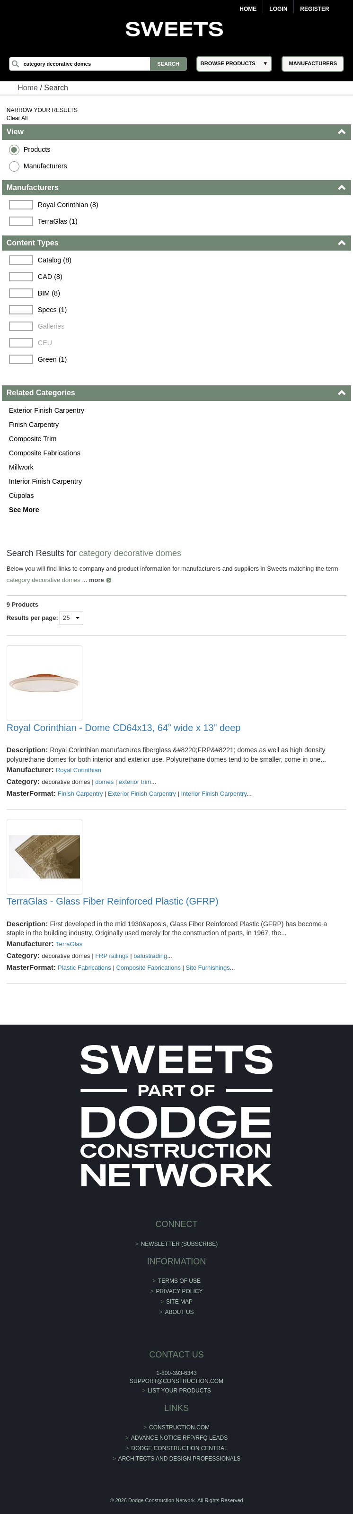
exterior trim (135, 781)
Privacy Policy (179, 1291)
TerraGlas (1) (58, 221)
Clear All (17, 118)
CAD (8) (50, 276)
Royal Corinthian (78, 770)
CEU (45, 343)
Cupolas (21, 495)
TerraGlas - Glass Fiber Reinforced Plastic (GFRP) (113, 901)
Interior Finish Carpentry (45, 481)
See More (24, 509)
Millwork (21, 467)
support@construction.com (176, 1381)
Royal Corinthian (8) (68, 205)
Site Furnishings (208, 967)
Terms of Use (179, 1281)
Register (314, 9)
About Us (179, 1312)
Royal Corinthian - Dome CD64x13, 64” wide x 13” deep (124, 727)
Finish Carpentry (34, 424)
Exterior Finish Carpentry (46, 410)
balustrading (150, 955)
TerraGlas (69, 944)
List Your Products (179, 1390)
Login (278, 9)
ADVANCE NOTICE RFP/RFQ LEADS (179, 1438)
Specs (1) (52, 309)
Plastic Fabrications (84, 967)
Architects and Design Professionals (179, 1458)
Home (247, 9)
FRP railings (112, 955)
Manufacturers (45, 166)
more (96, 579)
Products (37, 149)
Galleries (51, 326)
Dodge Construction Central (179, 1448)
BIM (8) (49, 293)
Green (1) (52, 359)
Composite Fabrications (44, 453)
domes (104, 781)
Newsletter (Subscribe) (179, 1244)
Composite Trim (33, 439)
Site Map (179, 1301)
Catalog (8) (54, 260)
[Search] (98, 64)
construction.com (179, 1427)
